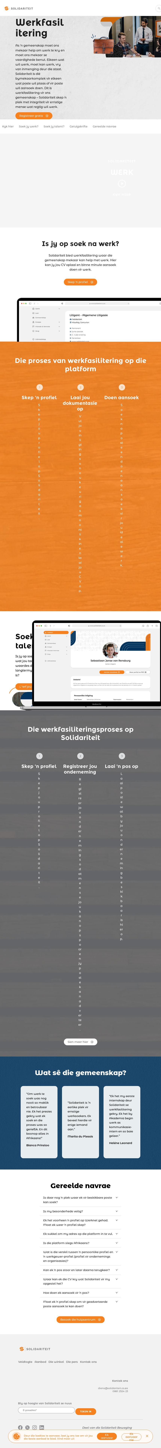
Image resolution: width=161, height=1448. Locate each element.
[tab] (80, 1199)
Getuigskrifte (79, 126)
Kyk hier (8, 126)
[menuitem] (60, 9)
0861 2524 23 (120, 1391)
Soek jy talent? (54, 126)
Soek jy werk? (28, 126)
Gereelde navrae (104, 126)
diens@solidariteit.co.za (113, 1388)
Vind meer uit (65, 1438)
